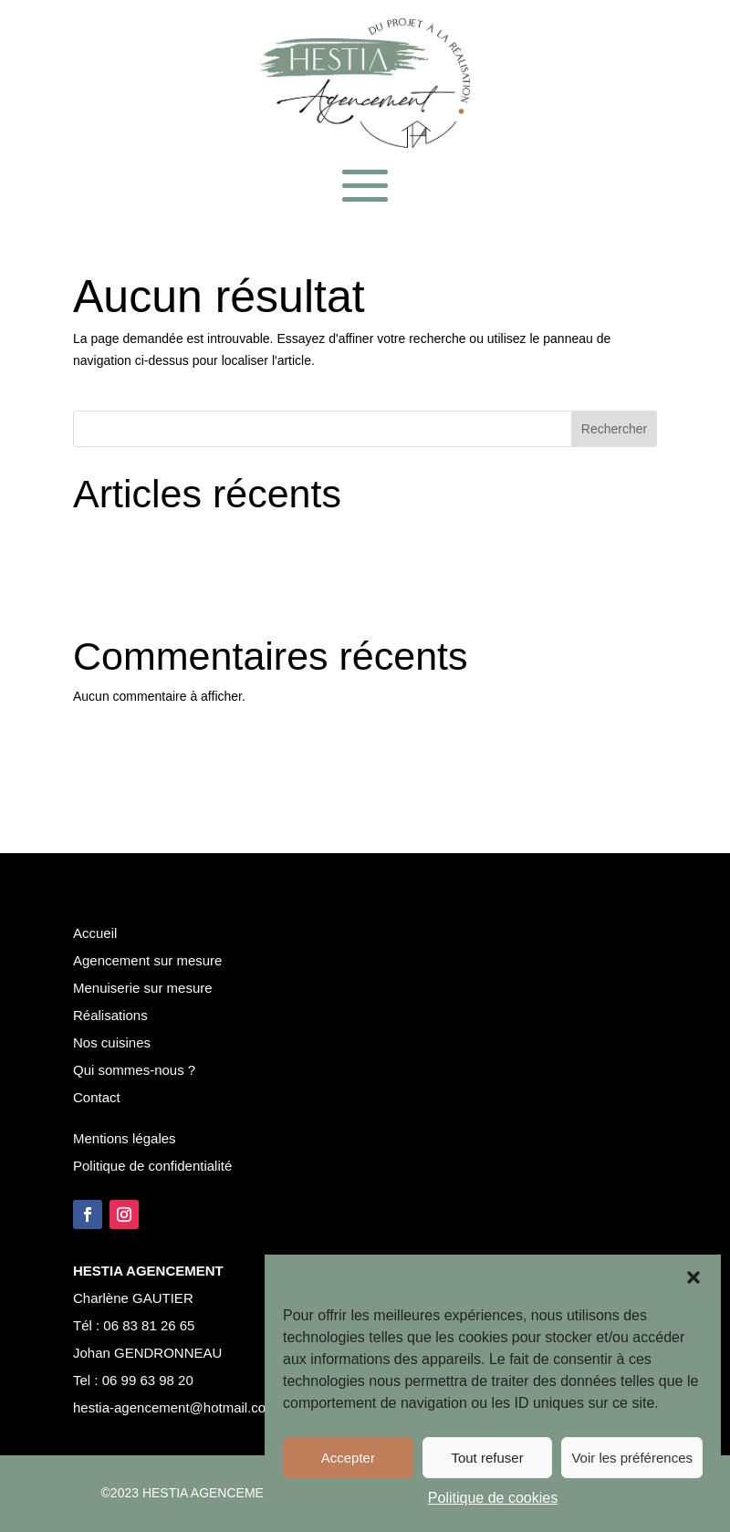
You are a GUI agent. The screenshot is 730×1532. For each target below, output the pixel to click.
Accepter (348, 1457)
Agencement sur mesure (147, 960)
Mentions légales (124, 1138)
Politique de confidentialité (152, 1165)
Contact (96, 1097)
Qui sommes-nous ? (134, 1070)
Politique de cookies (493, 1498)
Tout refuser (487, 1457)
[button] (693, 1277)
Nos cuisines (112, 1042)
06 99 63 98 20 (146, 1380)
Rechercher (614, 429)
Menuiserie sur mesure (143, 987)
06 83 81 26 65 (148, 1325)
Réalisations (110, 1015)
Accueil (95, 933)
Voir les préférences (632, 1457)
